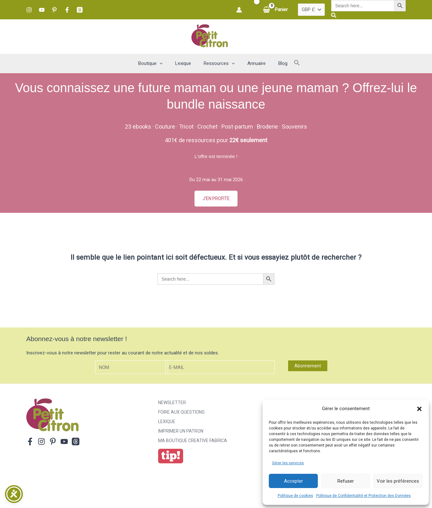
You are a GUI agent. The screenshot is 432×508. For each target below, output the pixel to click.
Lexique (166, 422)
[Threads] (80, 10)
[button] (419, 409)
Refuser (345, 481)
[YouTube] (42, 10)
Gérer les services (288, 463)
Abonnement (307, 366)
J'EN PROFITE (216, 198)
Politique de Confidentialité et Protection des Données (363, 495)
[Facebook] (67, 10)
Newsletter (172, 403)
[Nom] (131, 368)
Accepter (293, 481)
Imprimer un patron (180, 431)
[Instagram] (29, 10)
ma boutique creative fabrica (192, 441)
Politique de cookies (295, 495)
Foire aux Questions (181, 412)
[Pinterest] (54, 10)
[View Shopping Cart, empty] (276, 9)
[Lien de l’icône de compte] (239, 10)
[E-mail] (220, 368)
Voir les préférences (398, 481)
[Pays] (311, 9)
